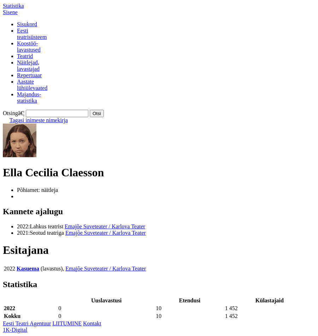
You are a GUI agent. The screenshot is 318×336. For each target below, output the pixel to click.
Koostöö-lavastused (29, 46)
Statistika (13, 6)
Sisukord (27, 24)
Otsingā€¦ (13, 113)
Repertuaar (29, 75)
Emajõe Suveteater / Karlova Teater (105, 226)
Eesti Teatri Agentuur (27, 323)
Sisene (10, 12)
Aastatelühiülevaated (32, 85)
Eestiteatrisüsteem (32, 34)
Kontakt (92, 323)
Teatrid (25, 56)
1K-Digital (15, 330)
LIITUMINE (67, 323)
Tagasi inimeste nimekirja (39, 120)
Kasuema (28, 269)
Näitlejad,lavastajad (28, 65)
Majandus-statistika (29, 97)
